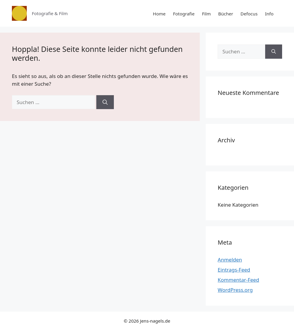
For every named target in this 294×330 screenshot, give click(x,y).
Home (159, 14)
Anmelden (230, 259)
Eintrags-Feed (234, 269)
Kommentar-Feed (238, 279)
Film (206, 14)
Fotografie (183, 14)
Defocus (248, 14)
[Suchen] (105, 102)
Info (269, 14)
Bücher (225, 14)
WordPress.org (235, 289)
